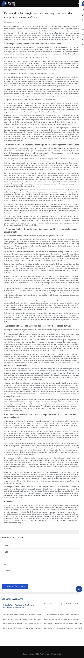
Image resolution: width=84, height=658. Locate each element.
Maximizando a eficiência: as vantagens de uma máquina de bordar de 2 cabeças (22, 628)
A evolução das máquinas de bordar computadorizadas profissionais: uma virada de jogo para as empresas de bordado (63, 615)
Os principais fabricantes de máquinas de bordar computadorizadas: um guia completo (63, 624)
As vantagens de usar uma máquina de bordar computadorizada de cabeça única (22, 615)
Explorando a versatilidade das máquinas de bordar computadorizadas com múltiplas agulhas (22, 619)
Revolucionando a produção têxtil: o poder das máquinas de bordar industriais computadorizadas (63, 604)
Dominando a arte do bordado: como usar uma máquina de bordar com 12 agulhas (63, 628)
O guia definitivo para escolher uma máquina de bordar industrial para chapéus (19, 606)
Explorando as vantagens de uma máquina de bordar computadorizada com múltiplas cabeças (63, 619)
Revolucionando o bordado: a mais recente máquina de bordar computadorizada (22, 624)
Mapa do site (56, 654)
